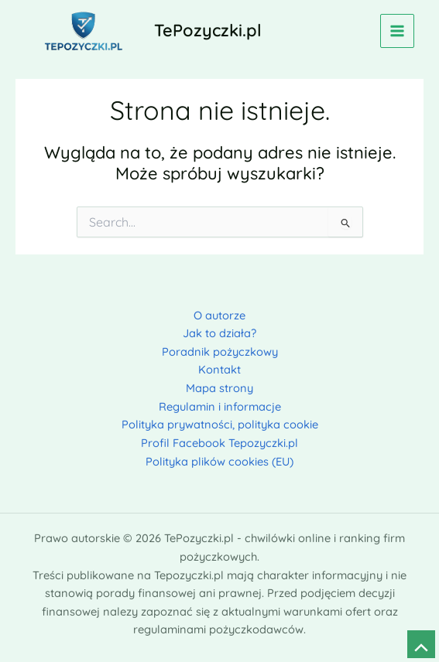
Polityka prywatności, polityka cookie (220, 424)
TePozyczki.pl (208, 29)
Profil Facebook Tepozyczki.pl (219, 442)
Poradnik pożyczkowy (220, 351)
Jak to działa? (219, 333)
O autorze (219, 315)
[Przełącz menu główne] (397, 31)
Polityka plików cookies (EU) (219, 461)
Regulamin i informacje (220, 406)
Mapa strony (219, 387)
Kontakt (219, 369)
